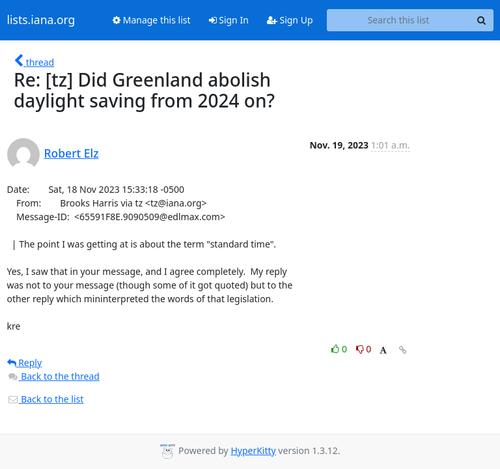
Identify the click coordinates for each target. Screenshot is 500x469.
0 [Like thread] (340, 349)
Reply (24, 362)
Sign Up (290, 20)
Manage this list (152, 20)
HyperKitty (252, 450)
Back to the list (45, 399)
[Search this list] (399, 20)
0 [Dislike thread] (364, 349)
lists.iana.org (41, 20)
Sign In (229, 20)
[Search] (481, 20)
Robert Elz (71, 153)
